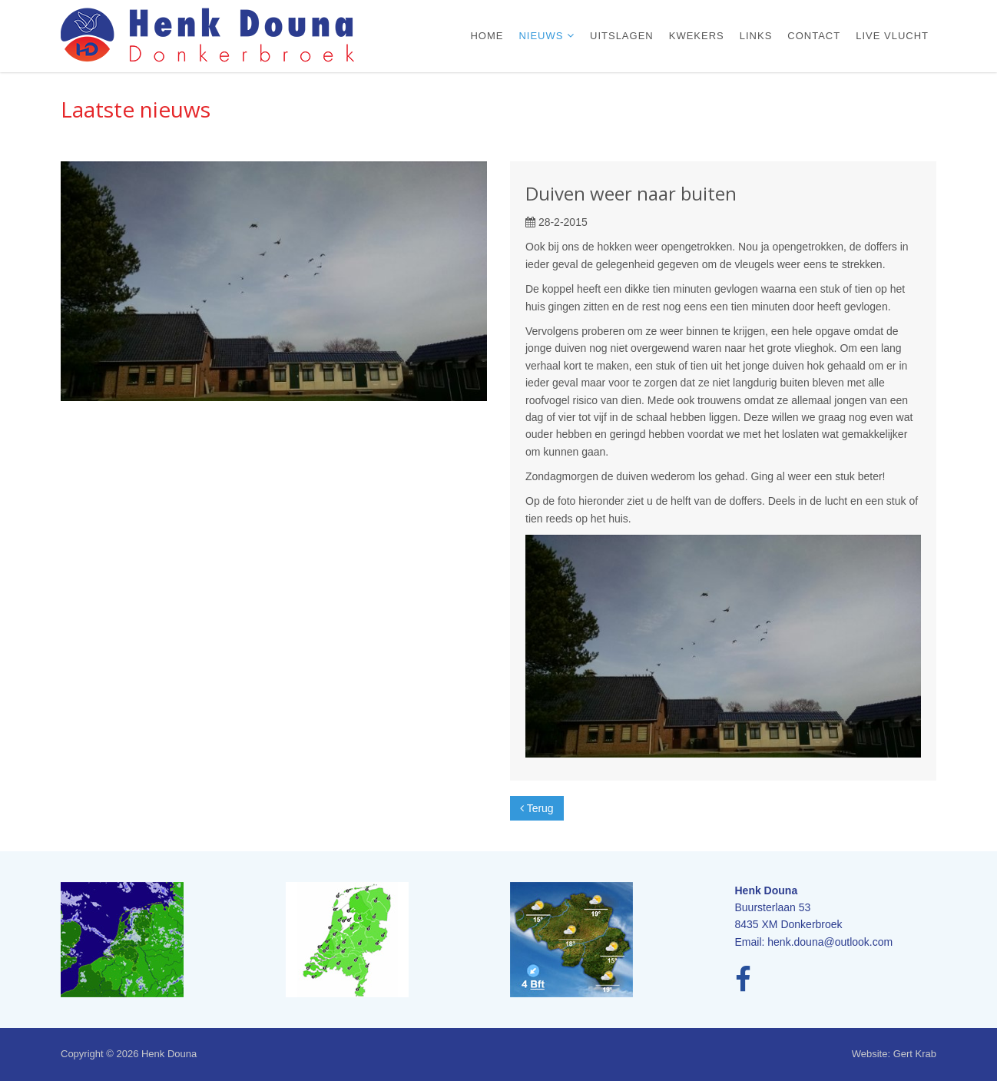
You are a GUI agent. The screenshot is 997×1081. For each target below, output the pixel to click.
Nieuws (542, 35)
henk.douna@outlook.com (830, 942)
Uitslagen (622, 35)
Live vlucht (892, 35)
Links (756, 35)
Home (486, 35)
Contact (813, 35)
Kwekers (696, 35)
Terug (537, 808)
